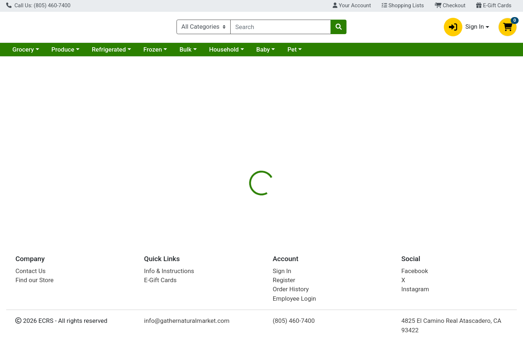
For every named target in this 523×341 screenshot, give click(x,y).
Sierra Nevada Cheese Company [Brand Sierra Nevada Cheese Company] (334, 195)
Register (284, 280)
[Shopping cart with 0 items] (507, 28)
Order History (291, 289)
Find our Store (34, 280)
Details (238, 158)
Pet (291, 52)
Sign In (282, 271)
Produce (62, 52)
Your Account (352, 5)
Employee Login (294, 298)
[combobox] (280, 28)
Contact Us (30, 271)
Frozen (152, 52)
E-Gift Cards (493, 5)
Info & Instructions (169, 271)
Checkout (450, 5)
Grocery (23, 52)
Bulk (185, 52)
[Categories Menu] (204, 28)
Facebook (414, 271)
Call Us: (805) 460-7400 (38, 5)
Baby (263, 52)
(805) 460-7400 (294, 321)
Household (224, 52)
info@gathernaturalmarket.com (187, 321)
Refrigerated (109, 52)
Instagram (415, 289)
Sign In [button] (464, 28)
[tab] (238, 157)
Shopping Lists (403, 5)
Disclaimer (272, 158)
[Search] (280, 28)
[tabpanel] (370, 198)
